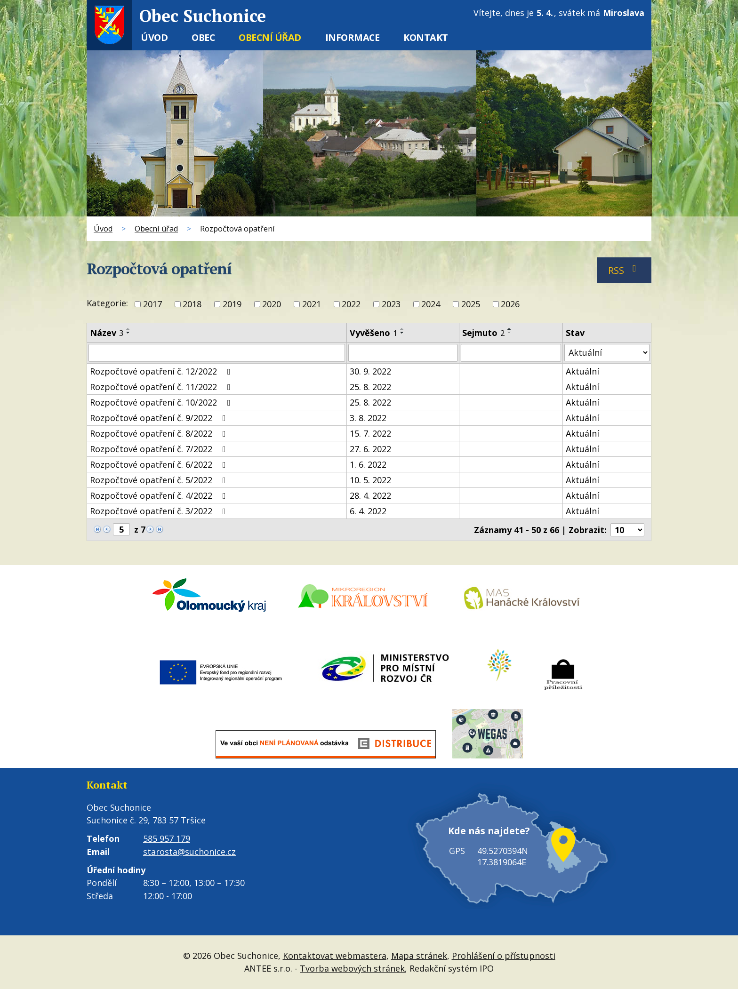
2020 (271, 304)
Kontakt (425, 37)
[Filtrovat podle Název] (216, 353)
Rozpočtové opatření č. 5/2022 (160, 480)
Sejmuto (483, 332)
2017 (152, 304)
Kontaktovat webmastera (334, 955)
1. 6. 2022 (368, 464)
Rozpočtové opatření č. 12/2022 (162, 371)
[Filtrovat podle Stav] (607, 352)
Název (106, 332)
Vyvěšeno (373, 332)
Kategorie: (107, 303)
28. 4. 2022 (370, 495)
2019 (232, 304)
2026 (510, 304)
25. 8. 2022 (370, 386)
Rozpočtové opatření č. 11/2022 (162, 386)
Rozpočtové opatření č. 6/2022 (160, 464)
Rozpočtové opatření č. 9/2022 (160, 417)
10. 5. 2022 (370, 480)
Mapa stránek (419, 955)
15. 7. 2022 (370, 433)
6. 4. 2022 (368, 511)
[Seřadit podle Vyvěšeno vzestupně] (402, 329)
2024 (430, 304)
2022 (351, 304)
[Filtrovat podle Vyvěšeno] (402, 353)
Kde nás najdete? (489, 830)
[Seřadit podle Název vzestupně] (128, 329)
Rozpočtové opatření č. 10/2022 (162, 402)
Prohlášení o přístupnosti (503, 955)
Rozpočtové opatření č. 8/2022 (160, 433)
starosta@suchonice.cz (189, 851)
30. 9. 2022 (370, 371)
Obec (203, 37)
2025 (470, 304)
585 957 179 (166, 838)
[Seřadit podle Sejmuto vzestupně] (510, 329)
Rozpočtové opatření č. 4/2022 (160, 495)
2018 (192, 304)
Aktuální (582, 371)
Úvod (154, 37)
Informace (352, 37)
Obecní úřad (270, 37)
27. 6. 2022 (370, 449)
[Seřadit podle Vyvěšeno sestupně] (402, 333)
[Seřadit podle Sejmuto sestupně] (510, 333)
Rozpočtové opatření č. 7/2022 (160, 449)
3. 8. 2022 (368, 417)
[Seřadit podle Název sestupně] (128, 333)
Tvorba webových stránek (352, 968)
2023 (391, 304)
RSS (624, 270)
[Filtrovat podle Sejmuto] (511, 353)
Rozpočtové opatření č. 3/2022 (160, 511)
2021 (311, 304)
